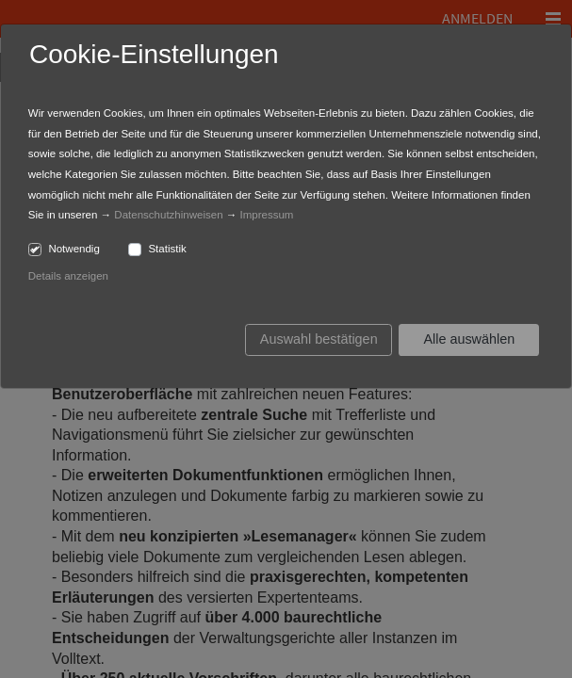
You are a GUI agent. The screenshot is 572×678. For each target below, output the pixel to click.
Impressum (267, 214)
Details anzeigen (68, 276)
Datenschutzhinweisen (168, 214)
